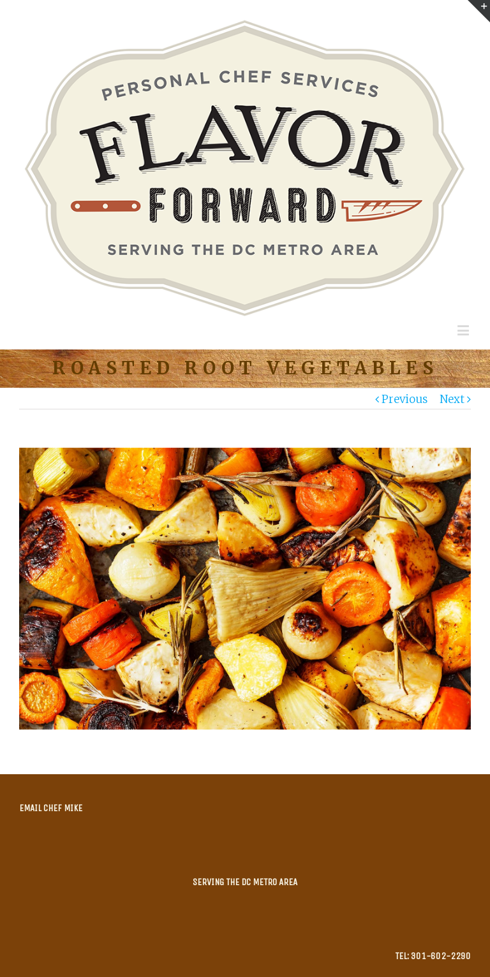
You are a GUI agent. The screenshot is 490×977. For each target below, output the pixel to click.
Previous (404, 399)
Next (452, 399)
